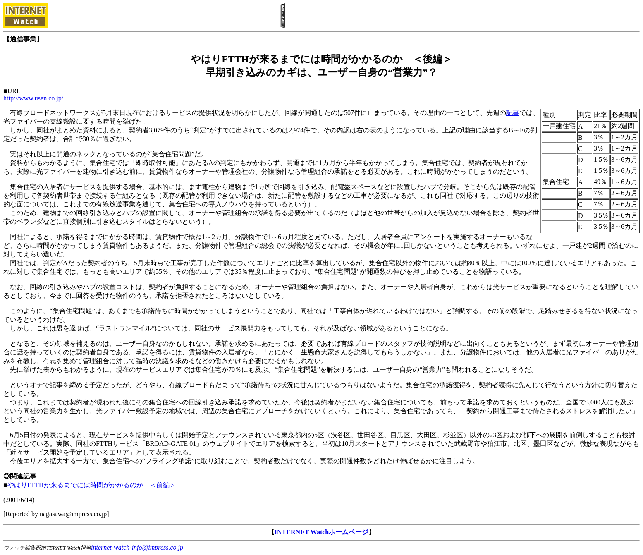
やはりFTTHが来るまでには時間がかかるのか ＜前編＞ (91, 484)
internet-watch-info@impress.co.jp (137, 547)
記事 (512, 112)
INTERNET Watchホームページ (321, 532)
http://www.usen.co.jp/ (33, 98)
